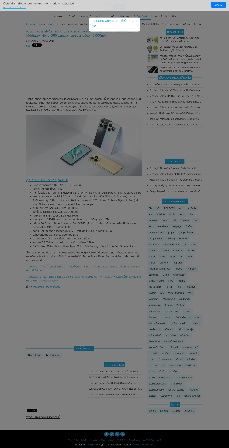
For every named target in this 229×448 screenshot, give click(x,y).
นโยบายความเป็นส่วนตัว (14, 7)
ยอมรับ (218, 4)
